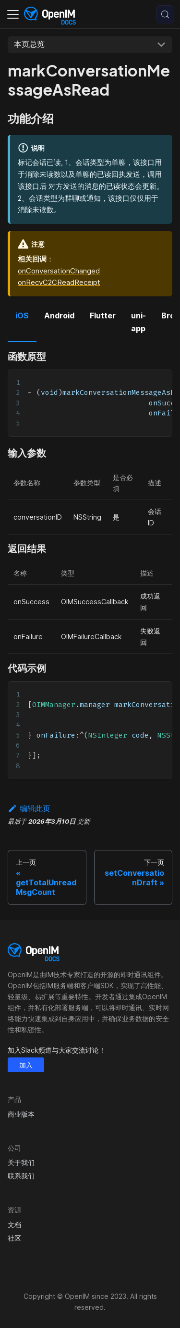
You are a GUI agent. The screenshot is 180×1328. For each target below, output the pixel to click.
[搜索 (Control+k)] (165, 14)
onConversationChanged (59, 270)
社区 (14, 1238)
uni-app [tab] (138, 322)
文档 (14, 1224)
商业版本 (21, 1114)
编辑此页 (29, 808)
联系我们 (21, 1176)
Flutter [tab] (103, 315)
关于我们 (21, 1162)
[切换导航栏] (13, 14)
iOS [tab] (22, 315)
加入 (26, 1065)
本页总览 (29, 44)
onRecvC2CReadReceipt (59, 282)
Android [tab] (59, 315)
